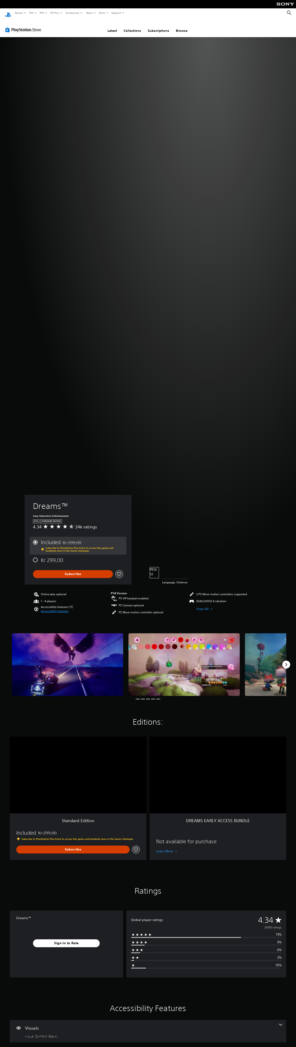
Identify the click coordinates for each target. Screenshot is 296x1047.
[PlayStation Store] (24, 25)
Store (102, 12)
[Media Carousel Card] (67, 660)
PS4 (41, 12)
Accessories (72, 12)
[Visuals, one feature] (148, 1026)
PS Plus (54, 12)
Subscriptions (158, 26)
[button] (55, 607)
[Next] (286, 660)
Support (116, 12)
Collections (132, 26)
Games (19, 12)
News (89, 12)
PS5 (31, 12)
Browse (181, 26)
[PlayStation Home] (8, 13)
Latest (112, 26)
